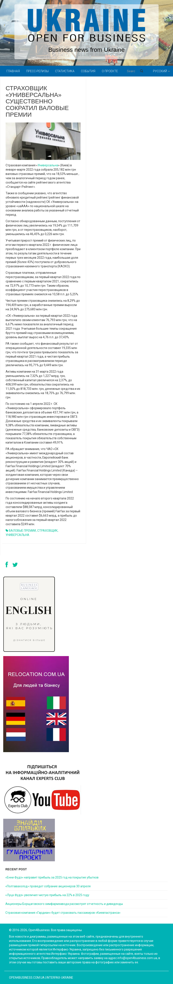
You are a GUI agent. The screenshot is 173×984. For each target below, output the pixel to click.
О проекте (110, 71)
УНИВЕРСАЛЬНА (17, 535)
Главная (13, 71)
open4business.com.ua (27, 977)
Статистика (64, 71)
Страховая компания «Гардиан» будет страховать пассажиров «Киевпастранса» (62, 912)
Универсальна (48, 165)
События (88, 71)
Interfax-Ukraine (59, 977)
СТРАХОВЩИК (47, 530)
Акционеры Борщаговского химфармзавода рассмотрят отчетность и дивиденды (64, 904)
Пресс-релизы (37, 71)
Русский (161, 71)
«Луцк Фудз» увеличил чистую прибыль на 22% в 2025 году (47, 895)
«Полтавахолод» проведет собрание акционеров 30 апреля (48, 886)
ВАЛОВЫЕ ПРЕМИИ (22, 530)
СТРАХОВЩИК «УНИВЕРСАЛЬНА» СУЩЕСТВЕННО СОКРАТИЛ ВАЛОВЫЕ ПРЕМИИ (37, 101)
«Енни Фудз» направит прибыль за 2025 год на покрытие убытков (52, 877)
